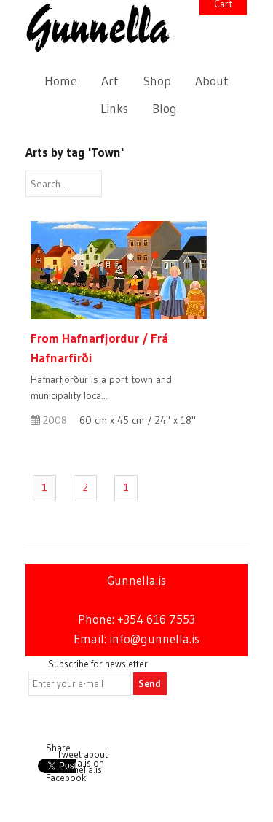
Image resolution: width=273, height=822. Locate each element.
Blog (164, 109)
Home (60, 81)
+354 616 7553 (156, 619)
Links (114, 109)
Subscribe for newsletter (98, 664)
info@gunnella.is (154, 639)
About (212, 81)
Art (110, 81)
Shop (157, 81)
